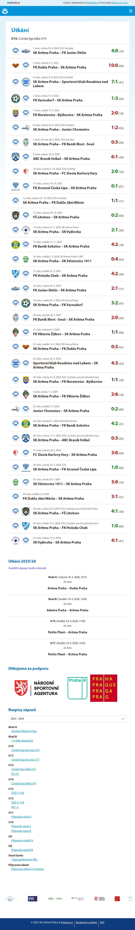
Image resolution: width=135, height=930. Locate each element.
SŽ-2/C (15, 774)
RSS (102, 922)
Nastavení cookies (86, 922)
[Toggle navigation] (131, 11)
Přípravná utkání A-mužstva (27, 869)
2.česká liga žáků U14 (23, 783)
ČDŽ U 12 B (17, 802)
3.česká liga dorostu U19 (25, 750)
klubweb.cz (93, 3)
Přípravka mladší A (22, 840)
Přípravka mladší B (22, 850)
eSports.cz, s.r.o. (119, 3)
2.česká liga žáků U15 (23, 769)
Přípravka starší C (21, 826)
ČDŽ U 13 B (17, 793)
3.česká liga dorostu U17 (25, 760)
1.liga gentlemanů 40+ (24, 859)
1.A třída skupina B (22, 740)
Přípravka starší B (21, 831)
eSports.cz (67, 922)
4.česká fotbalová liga (24, 731)
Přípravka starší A (21, 817)
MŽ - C (15, 807)
